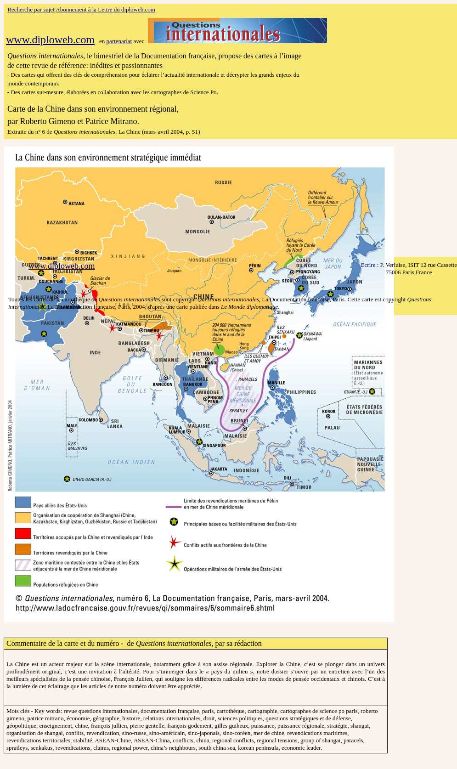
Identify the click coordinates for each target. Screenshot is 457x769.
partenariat (119, 41)
